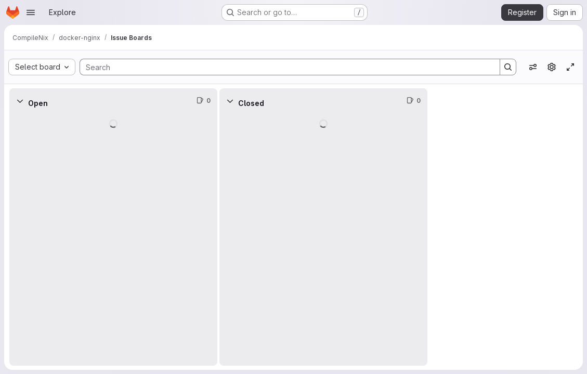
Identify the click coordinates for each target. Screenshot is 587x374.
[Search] (285, 67)
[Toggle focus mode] (570, 67)
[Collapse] (20, 101)
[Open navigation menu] (30, 12)
